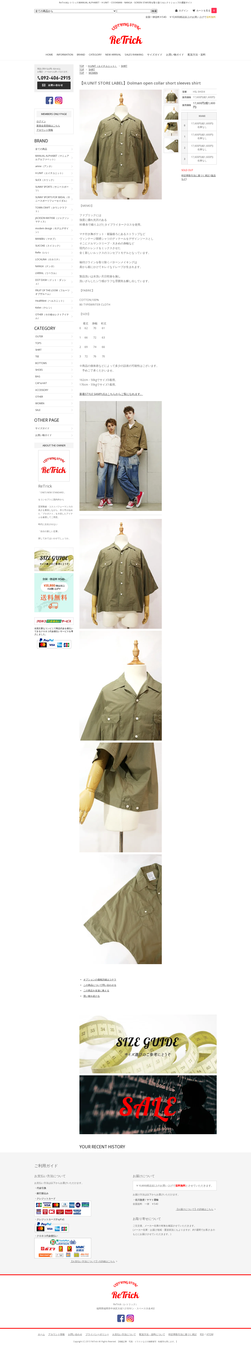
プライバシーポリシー (97, 1334)
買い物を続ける (91, 996)
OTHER (39, 396)
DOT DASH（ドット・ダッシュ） (50, 281)
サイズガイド (154, 54)
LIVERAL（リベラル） (46, 273)
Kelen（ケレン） (44, 307)
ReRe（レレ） (42, 252)
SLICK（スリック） (45, 180)
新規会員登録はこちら (48, 125)
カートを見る (206, 10)
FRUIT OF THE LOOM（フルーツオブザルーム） (52, 292)
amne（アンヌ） (44, 166)
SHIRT (124, 66)
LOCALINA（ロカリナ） (48, 259)
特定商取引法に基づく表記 (182, 1334)
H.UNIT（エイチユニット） (102, 66)
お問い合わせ (75, 1334)
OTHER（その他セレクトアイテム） (52, 316)
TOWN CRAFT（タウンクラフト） (51, 209)
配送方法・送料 (197, 54)
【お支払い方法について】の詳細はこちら (92, 1261)
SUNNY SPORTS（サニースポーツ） (52, 188)
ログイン (183, 10)
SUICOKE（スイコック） (48, 245)
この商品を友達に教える (96, 990)
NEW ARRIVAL (113, 54)
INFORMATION (65, 54)
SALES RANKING (134, 54)
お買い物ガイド (175, 54)
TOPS (38, 343)
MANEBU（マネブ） (46, 238)
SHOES (39, 369)
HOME (49, 54)
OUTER (39, 336)
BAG (37, 376)
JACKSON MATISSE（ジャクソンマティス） (52, 219)
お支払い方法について (124, 1334)
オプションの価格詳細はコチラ (99, 979)
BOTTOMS (41, 363)
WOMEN (93, 73)
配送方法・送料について (152, 1334)
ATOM (209, 1334)
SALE (37, 410)
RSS (202, 1334)
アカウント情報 (44, 130)
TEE (37, 356)
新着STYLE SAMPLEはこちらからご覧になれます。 (111, 394)
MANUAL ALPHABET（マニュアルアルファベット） (52, 157)
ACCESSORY (41, 390)
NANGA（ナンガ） (45, 266)
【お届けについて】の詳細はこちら (194, 1209)
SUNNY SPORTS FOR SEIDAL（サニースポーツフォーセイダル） (52, 199)
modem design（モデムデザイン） (52, 230)
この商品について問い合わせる (99, 985)
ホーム (41, 1334)
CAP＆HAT (41, 383)
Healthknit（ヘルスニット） (50, 300)
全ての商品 (41, 149)
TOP (81, 66)
